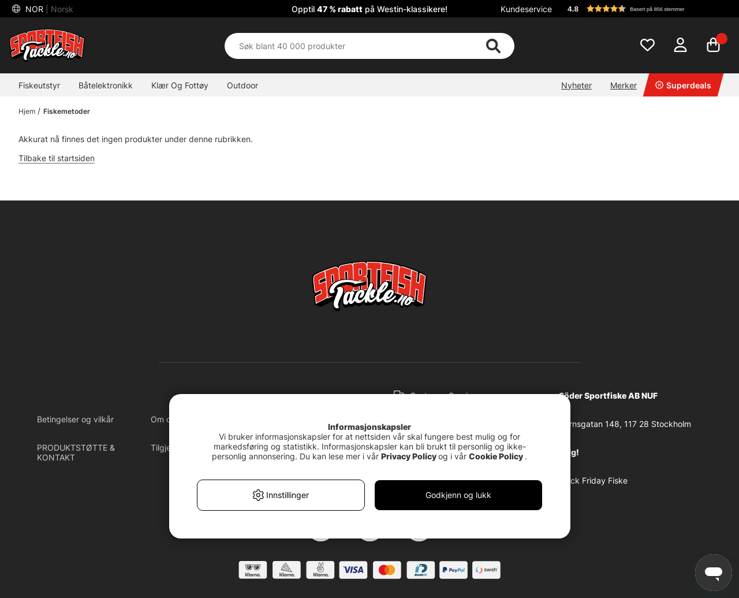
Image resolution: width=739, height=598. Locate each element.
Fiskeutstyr (39, 85)
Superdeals (683, 85)
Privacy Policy (408, 456)
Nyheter (576, 85)
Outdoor (242, 85)
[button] (643, 8)
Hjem (26, 111)
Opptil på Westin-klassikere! (369, 9)
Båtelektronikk (106, 85)
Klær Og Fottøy (179, 85)
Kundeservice (526, 9)
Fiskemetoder (66, 111)
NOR (48, 9)
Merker (623, 85)
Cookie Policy (496, 456)
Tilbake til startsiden (56, 158)
